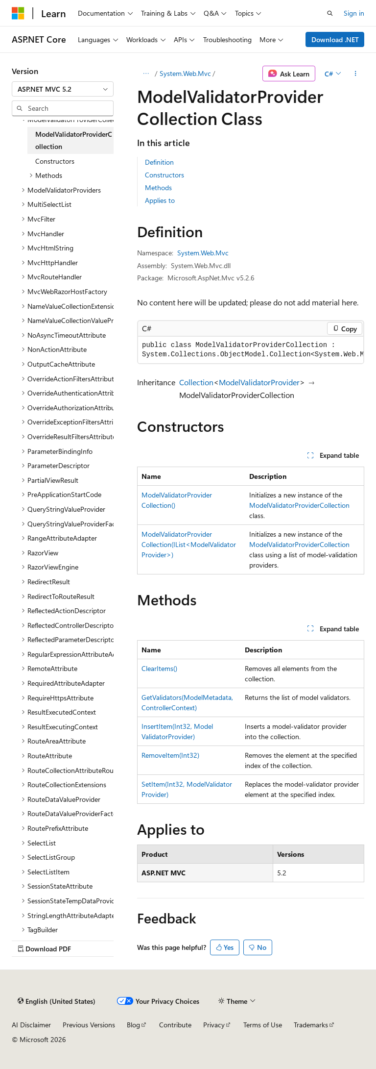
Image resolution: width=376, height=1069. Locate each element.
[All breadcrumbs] (145, 73)
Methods (158, 187)
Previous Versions (89, 1024)
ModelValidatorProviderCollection (299, 505)
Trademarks (311, 1024)
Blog (133, 1024)
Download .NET (335, 39)
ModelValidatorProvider (259, 382)
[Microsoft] (18, 13)
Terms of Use (262, 1024)
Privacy (214, 1024)
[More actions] (355, 73)
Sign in (354, 13)
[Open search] (330, 13)
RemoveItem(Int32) (170, 755)
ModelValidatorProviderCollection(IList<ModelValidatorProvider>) (188, 544)
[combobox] (63, 89)
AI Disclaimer (31, 1024)
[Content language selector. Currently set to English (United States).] (56, 1001)
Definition (159, 162)
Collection (196, 382)
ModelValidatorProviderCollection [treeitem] (73, 140)
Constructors (164, 174)
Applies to (160, 200)
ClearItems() (159, 668)
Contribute (175, 1024)
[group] (250, 350)
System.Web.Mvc (185, 73)
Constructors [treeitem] (54, 161)
